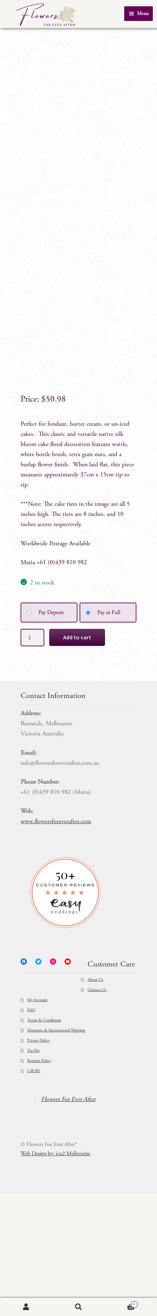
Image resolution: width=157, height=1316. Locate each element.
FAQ (31, 1132)
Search (78, 1307)
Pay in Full (108, 735)
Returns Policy (39, 1183)
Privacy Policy (38, 1163)
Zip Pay (33, 1173)
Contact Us (97, 1112)
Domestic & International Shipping (56, 1153)
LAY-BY (33, 1193)
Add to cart (77, 759)
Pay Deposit (51, 735)
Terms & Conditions (44, 1143)
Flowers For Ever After (68, 1222)
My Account (37, 1122)
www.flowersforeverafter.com (56, 944)
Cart (121, 1303)
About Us (95, 1102)
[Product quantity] (32, 760)
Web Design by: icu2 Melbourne (55, 1276)
